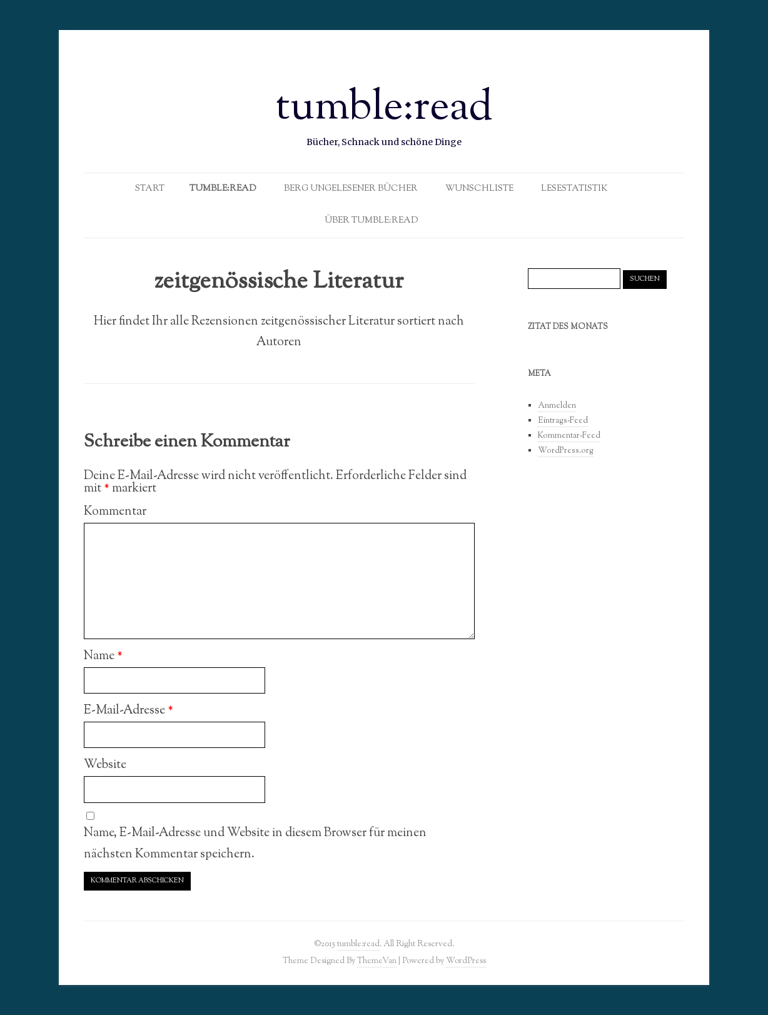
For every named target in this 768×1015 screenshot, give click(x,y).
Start (149, 189)
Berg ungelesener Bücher (351, 189)
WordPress (466, 961)
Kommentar (115, 511)
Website (105, 765)
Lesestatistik (574, 189)
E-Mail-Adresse (128, 710)
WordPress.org (566, 451)
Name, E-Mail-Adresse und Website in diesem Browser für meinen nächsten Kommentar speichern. (255, 843)
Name (103, 656)
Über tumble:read (371, 221)
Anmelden (557, 406)
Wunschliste (479, 189)
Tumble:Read (222, 189)
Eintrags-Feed (563, 421)
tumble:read (384, 108)
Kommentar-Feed (569, 436)
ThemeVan (377, 961)
